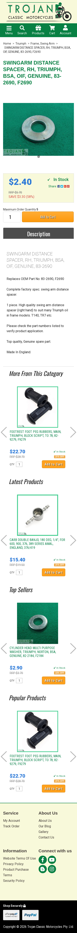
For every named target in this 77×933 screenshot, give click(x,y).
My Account (11, 821)
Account (65, 30)
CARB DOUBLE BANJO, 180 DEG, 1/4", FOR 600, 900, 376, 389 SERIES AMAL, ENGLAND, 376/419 (37, 544)
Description (38, 234)
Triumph (20, 43)
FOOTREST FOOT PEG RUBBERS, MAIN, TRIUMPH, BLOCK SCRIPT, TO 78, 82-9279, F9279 (35, 436)
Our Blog (45, 826)
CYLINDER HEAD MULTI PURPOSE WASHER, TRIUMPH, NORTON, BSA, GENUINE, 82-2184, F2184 (33, 652)
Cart (52, 30)
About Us (45, 821)
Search (22, 30)
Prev (4, 432)
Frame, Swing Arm (43, 43)
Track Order (11, 826)
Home (7, 43)
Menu (9, 30)
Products (38, 30)
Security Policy (14, 881)
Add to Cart (48, 216)
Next (73, 432)
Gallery (43, 832)
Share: (58, 186)
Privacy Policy (13, 864)
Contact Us (46, 837)
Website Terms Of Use (19, 858)
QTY (12, 464)
